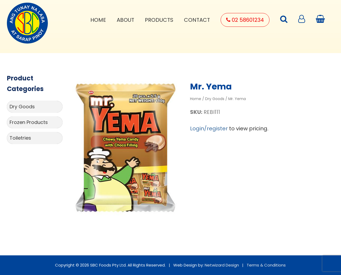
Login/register (209, 128)
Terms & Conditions (266, 265)
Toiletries (20, 138)
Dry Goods (22, 106)
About (125, 20)
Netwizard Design (222, 265)
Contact (197, 20)
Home (98, 20)
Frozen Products (29, 122)
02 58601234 (245, 20)
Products (159, 20)
